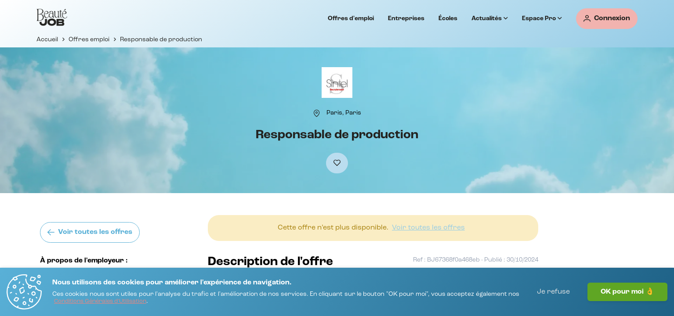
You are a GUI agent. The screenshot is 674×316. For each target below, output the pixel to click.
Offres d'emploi (351, 18)
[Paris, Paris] (343, 112)
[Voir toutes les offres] (90, 232)
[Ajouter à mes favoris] (337, 163)
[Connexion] (607, 18)
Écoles (447, 18)
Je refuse (553, 291)
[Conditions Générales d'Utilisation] (100, 301)
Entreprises (406, 18)
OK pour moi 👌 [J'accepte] (627, 291)
